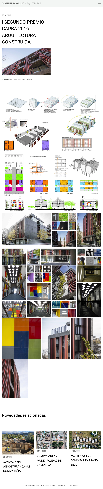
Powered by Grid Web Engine (67, 485)
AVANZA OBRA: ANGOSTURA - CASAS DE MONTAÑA (16, 466)
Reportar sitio (50, 485)
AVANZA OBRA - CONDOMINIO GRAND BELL (84, 460)
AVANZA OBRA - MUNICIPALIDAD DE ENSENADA (49, 460)
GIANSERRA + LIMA (13, 3)
